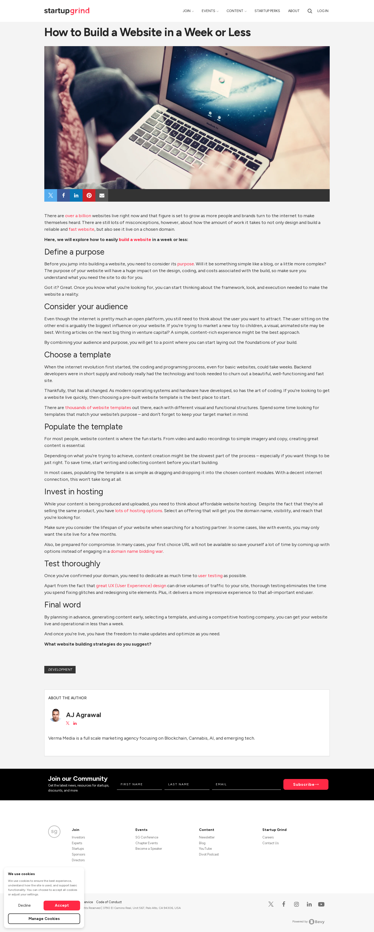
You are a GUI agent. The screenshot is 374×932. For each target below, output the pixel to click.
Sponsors (78, 854)
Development (60, 669)
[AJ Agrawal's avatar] (55, 715)
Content (235, 11)
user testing (210, 575)
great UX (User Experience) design (130, 585)
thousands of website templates (97, 407)
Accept (62, 905)
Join (187, 11)
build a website (135, 239)
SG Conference (146, 837)
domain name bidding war (136, 551)
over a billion (77, 215)
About (294, 11)
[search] (309, 11)
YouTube (205, 848)
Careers (268, 837)
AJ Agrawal (83, 715)
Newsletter (207, 837)
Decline (24, 905)
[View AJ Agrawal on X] (67, 723)
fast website (81, 229)
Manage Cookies (44, 918)
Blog (202, 843)
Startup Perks (267, 11)
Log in (322, 11)
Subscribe (304, 784)
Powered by (308, 921)
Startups (78, 848)
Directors (78, 860)
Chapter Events (146, 843)
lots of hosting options (138, 510)
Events (208, 11)
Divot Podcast (209, 854)
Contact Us (270, 843)
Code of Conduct (109, 902)
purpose (185, 264)
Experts (77, 843)
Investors (78, 837)
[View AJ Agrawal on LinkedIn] (75, 723)
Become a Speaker (148, 848)
